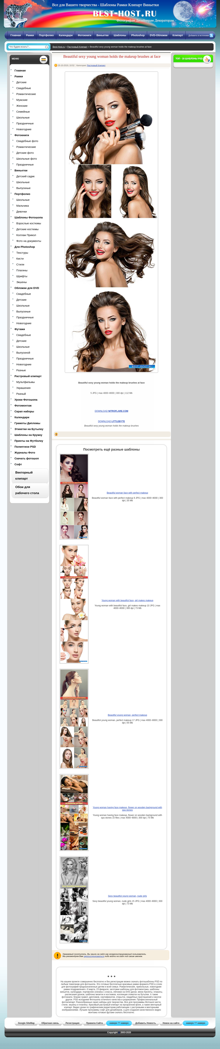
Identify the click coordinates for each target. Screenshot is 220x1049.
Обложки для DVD (26, 287)
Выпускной (23, 352)
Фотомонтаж (23, 405)
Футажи (19, 329)
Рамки (30, 35)
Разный (21, 393)
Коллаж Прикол (26, 235)
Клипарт (178, 35)
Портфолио (46, 35)
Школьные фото (26, 158)
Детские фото (25, 152)
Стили (20, 264)
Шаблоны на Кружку (28, 434)
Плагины (21, 270)
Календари (66, 35)
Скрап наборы (24, 411)
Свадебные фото (27, 141)
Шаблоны (120, 35)
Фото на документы (28, 240)
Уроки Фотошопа (25, 399)
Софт (18, 464)
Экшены (21, 282)
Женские (21, 105)
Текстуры (22, 252)
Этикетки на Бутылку (28, 429)
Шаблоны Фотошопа (28, 217)
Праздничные (25, 123)
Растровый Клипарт (77, 47)
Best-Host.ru (59, 47)
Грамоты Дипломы (27, 423)
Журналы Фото (24, 452)
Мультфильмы (25, 382)
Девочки (21, 211)
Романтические (26, 94)
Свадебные (23, 88)
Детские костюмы (27, 229)
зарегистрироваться (94, 956)
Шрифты (21, 276)
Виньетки (102, 35)
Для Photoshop (24, 246)
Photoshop (138, 35)
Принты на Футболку (28, 440)
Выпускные (23, 188)
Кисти (20, 258)
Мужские (21, 99)
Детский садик (25, 176)
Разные (21, 370)
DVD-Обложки (158, 35)
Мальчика (22, 205)
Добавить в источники (198, 35)
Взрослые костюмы (28, 223)
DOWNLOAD (111, 411)
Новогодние (23, 129)
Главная (15, 35)
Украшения (23, 387)
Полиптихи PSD (25, 446)
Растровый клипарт (28, 376)
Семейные (23, 111)
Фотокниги (84, 35)
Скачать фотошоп (26, 458)
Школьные (23, 117)
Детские (21, 82)
